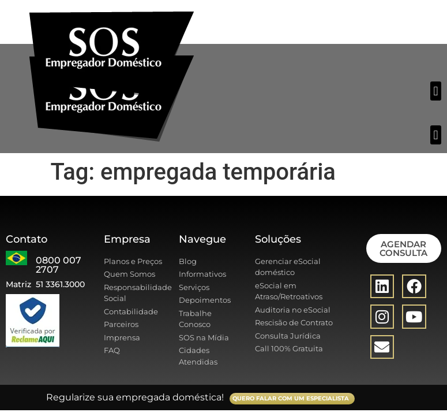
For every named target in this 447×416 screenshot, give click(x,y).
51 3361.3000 (60, 284)
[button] (435, 91)
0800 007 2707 (58, 265)
